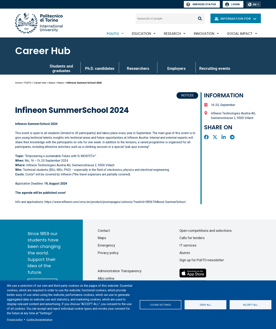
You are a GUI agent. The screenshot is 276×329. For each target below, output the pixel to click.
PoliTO (113, 33)
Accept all (250, 304)
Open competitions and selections (205, 231)
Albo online (106, 278)
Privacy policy (15, 319)
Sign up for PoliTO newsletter (201, 260)
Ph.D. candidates (99, 68)
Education (141, 33)
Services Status (201, 4)
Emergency (106, 245)
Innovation (204, 33)
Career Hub (43, 51)
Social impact (240, 33)
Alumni (184, 253)
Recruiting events (214, 68)
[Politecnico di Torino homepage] (39, 23)
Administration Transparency (120, 271)
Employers (176, 68)
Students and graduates (61, 68)
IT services (187, 245)
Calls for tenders (192, 238)
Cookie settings (160, 304)
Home (18, 82)
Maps (102, 238)
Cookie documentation (39, 319)
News (52, 82)
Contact (104, 231)
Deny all (205, 304)
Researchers (138, 68)
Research (172, 33)
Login (235, 4)
